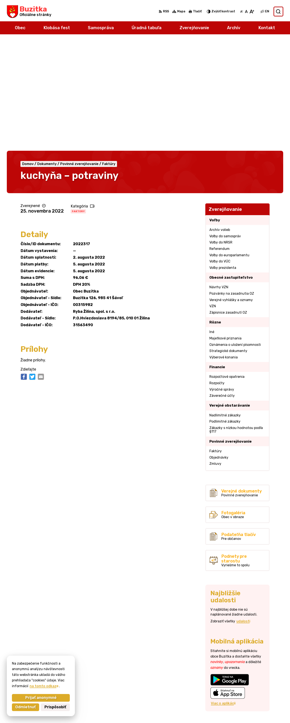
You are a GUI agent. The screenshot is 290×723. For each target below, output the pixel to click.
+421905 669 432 (257, 683)
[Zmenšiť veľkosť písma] (241, 11)
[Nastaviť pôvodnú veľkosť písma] (246, 11)
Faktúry (78, 101)
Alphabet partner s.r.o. (151, 712)
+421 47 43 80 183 (257, 679)
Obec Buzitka (213, 712)
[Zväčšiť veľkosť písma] (252, 11)
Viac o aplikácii (223, 593)
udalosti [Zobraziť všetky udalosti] (243, 511)
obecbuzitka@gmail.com (262, 688)
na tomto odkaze (44, 686)
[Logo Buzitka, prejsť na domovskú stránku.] (29, 11)
